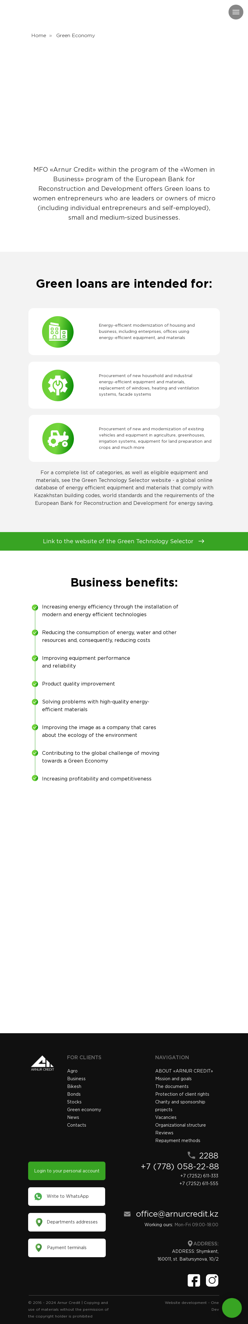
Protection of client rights (182, 1094)
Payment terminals (67, 1247)
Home (38, 35)
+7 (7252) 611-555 (198, 1183)
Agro (72, 1070)
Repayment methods (177, 1140)
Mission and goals (173, 1078)
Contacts (76, 1125)
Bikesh (74, 1086)
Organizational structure (180, 1125)
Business (76, 1078)
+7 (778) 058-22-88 (180, 1166)
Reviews (164, 1132)
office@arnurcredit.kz (177, 1214)
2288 (208, 1155)
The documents (172, 1086)
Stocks (74, 1101)
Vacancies (166, 1117)
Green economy (84, 1109)
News (73, 1117)
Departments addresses (72, 1221)
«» (184, 1070)
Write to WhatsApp (68, 1196)
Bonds (74, 1094)
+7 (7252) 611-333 (199, 1175)
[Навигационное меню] (236, 12)
